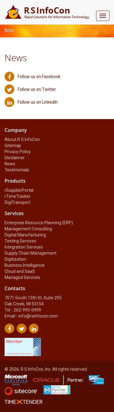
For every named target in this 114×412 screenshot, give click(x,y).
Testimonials (17, 169)
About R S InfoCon (22, 139)
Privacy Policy (18, 151)
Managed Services (22, 277)
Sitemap (13, 145)
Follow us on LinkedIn (31, 102)
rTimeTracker (18, 196)
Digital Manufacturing (25, 234)
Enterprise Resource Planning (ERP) (39, 222)
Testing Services (20, 241)
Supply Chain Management (31, 253)
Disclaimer (15, 157)
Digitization (15, 259)
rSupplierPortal (19, 190)
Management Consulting (28, 228)
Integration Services (24, 247)
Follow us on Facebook (32, 76)
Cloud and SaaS (20, 271)
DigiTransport (17, 202)
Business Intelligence (25, 265)
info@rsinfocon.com (38, 316)
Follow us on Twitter (30, 89)
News (10, 163)
